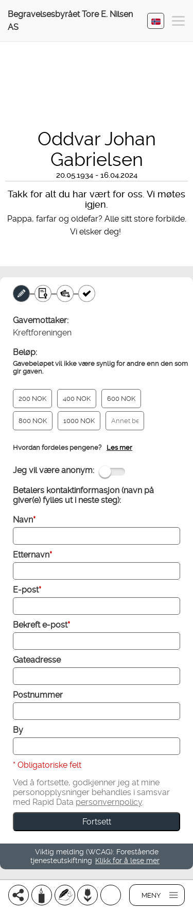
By (18, 730)
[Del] (18, 895)
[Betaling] (65, 293)
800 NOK (33, 421)
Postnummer (38, 695)
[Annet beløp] (125, 420)
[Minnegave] (21, 293)
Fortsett (96, 822)
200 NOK (32, 398)
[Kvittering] (86, 293)
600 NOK (121, 398)
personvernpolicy (109, 802)
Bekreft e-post (41, 625)
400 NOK (77, 398)
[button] (178, 22)
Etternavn (32, 555)
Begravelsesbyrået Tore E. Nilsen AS (70, 20)
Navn (24, 520)
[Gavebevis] (42, 293)
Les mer (119, 447)
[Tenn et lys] (41, 895)
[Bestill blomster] (87, 895)
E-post (27, 590)
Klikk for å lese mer (127, 860)
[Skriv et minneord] (65, 895)
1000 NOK (79, 421)
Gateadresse (37, 660)
